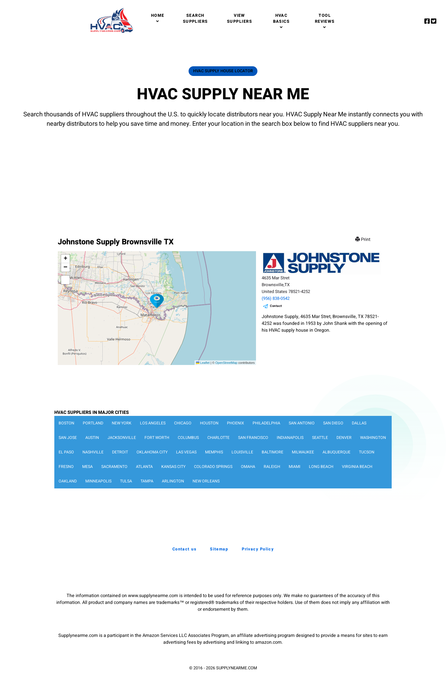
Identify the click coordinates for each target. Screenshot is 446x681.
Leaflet (203, 362)
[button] (157, 301)
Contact (276, 306)
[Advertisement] (223, 177)
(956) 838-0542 (276, 298)
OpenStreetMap (226, 362)
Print (363, 239)
